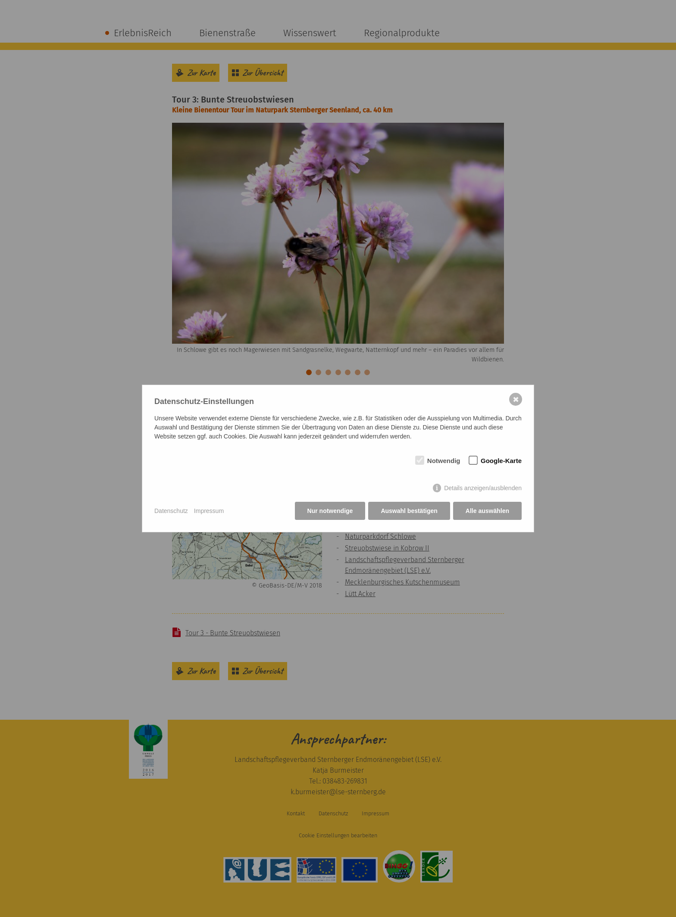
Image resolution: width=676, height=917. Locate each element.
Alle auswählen (487, 510)
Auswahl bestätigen (409, 510)
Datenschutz (171, 510)
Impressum (209, 510)
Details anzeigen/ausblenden (483, 488)
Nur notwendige (330, 510)
